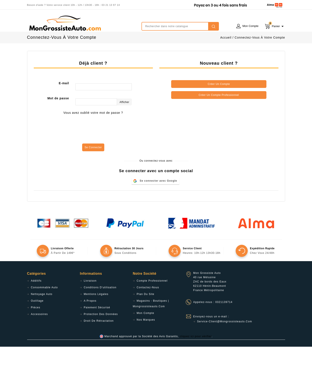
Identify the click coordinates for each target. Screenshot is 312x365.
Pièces (35, 325)
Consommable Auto (44, 305)
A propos (90, 319)
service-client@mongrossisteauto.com (224, 339)
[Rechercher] (180, 26)
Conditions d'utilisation (100, 305)
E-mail (64, 101)
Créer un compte (219, 102)
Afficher (124, 120)
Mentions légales (96, 312)
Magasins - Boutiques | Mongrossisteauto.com (151, 322)
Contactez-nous (148, 305)
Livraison (90, 299)
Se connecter (93, 165)
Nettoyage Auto (41, 312)
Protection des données (101, 332)
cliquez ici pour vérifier (196, 354)
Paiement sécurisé (97, 325)
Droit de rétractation (99, 339)
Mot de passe (58, 116)
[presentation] (93, 149)
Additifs (36, 299)
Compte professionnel (152, 299)
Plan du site (145, 312)
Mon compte (145, 331)
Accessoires (39, 332)
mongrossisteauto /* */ (64, 23)
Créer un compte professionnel (219, 113)
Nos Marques (146, 338)
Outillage (37, 319)
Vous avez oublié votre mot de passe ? (93, 131)
